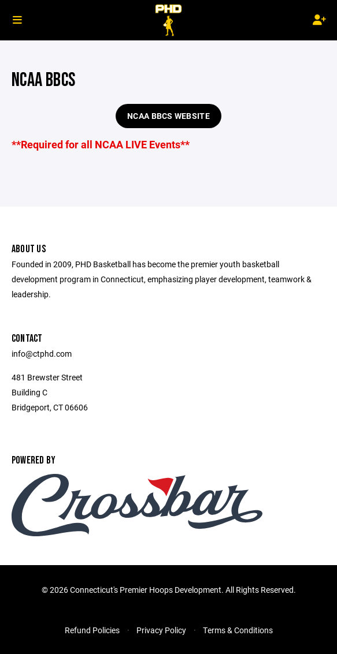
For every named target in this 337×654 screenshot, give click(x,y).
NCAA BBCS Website (168, 115)
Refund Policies (92, 630)
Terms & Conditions (238, 630)
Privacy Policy (161, 630)
